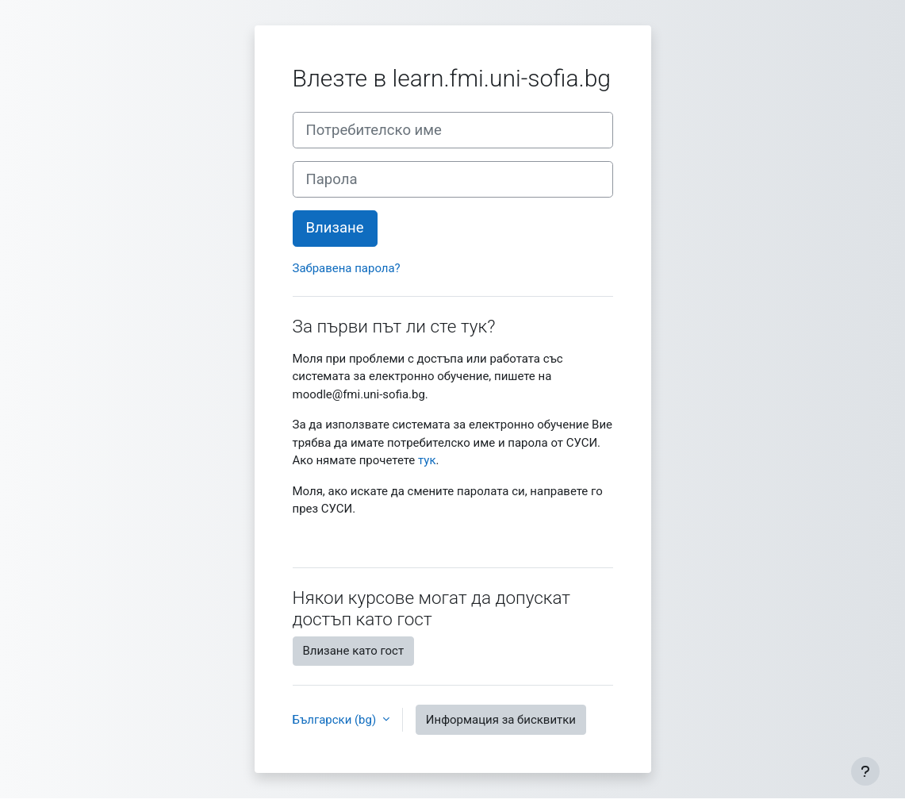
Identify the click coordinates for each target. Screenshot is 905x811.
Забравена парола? (347, 268)
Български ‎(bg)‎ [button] (336, 720)
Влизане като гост (354, 651)
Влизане (335, 227)
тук (426, 460)
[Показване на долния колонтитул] (865, 771)
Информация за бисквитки (501, 720)
